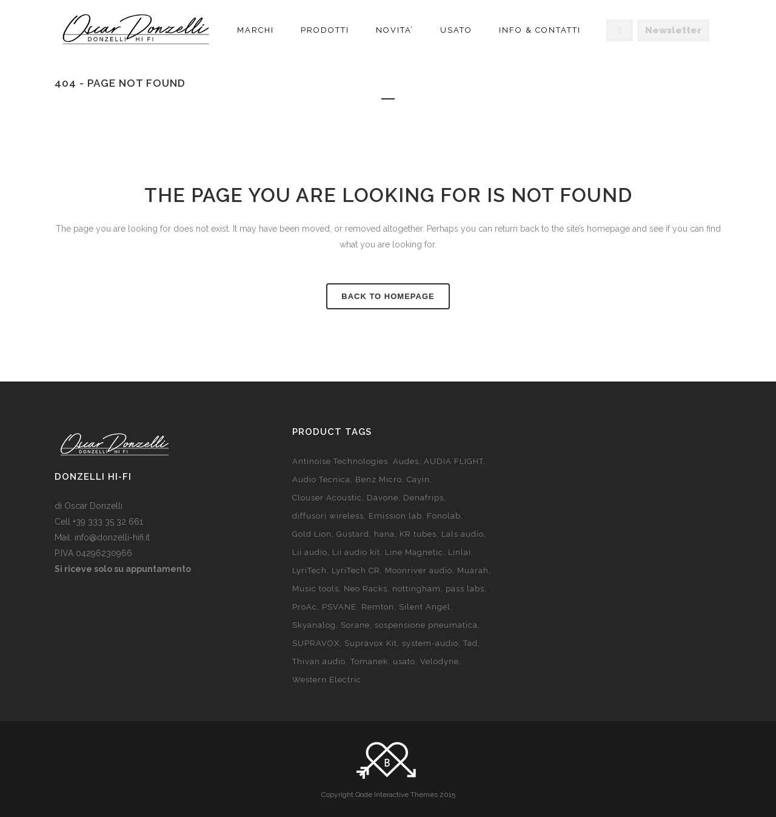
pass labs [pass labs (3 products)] (465, 588)
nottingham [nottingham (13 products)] (416, 588)
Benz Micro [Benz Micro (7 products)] (378, 479)
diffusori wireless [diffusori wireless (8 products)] (328, 515)
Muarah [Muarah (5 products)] (473, 570)
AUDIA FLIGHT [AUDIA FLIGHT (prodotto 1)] (453, 461)
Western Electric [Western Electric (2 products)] (326, 679)
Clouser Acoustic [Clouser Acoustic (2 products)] (327, 497)
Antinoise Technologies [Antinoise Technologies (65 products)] (340, 461)
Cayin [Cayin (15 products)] (418, 479)
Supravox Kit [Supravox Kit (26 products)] (370, 643)
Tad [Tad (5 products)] (470, 643)
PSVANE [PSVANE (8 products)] (339, 606)
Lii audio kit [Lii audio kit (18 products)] (356, 552)
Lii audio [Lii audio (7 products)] (309, 552)
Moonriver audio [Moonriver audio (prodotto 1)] (418, 570)
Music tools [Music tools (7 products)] (315, 588)
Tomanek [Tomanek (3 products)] (369, 661)
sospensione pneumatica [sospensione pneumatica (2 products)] (426, 625)
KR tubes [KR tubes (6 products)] (418, 534)
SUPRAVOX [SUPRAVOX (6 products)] (316, 643)
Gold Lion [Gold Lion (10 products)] (312, 534)
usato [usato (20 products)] (404, 661)
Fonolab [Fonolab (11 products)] (444, 515)
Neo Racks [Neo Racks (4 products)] (365, 588)
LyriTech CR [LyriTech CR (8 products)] (356, 570)
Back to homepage (387, 296)
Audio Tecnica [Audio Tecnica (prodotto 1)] (321, 479)
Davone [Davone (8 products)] (382, 497)
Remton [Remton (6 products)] (377, 606)
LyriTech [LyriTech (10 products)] (309, 570)
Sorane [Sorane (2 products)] (355, 625)
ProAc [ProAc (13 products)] (304, 606)
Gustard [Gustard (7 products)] (352, 534)
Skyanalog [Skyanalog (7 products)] (314, 625)
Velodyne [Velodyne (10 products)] (439, 661)
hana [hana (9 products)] (384, 534)
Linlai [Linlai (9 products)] (459, 552)
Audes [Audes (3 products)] (406, 461)
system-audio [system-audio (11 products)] (430, 643)
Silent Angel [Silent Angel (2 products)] (424, 606)
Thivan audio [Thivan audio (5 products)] (319, 661)
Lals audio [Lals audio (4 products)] (462, 534)
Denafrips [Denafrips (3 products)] (423, 497)
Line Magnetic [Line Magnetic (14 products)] (414, 552)
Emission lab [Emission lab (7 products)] (395, 515)
